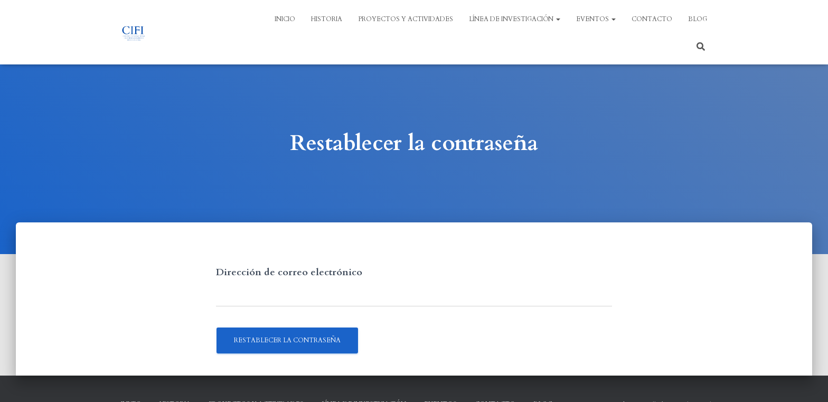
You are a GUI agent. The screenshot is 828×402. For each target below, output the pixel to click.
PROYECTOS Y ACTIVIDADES (405, 19)
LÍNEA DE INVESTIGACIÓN (514, 19)
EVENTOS (596, 19)
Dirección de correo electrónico (289, 272)
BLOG (697, 19)
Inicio (285, 19)
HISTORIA (326, 19)
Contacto (652, 19)
